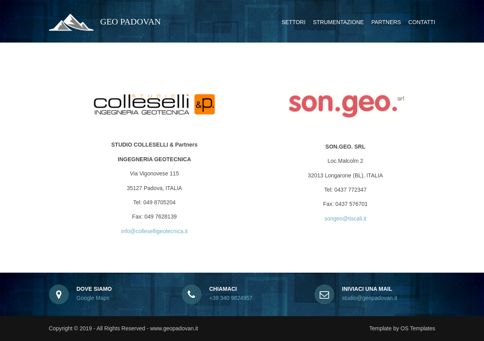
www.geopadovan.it (174, 328)
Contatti (422, 22)
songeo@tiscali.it (345, 218)
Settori (293, 22)
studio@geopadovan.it (369, 298)
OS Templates (418, 328)
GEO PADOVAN (105, 21)
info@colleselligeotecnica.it (154, 231)
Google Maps (93, 298)
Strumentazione (338, 22)
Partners (386, 22)
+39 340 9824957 (230, 298)
